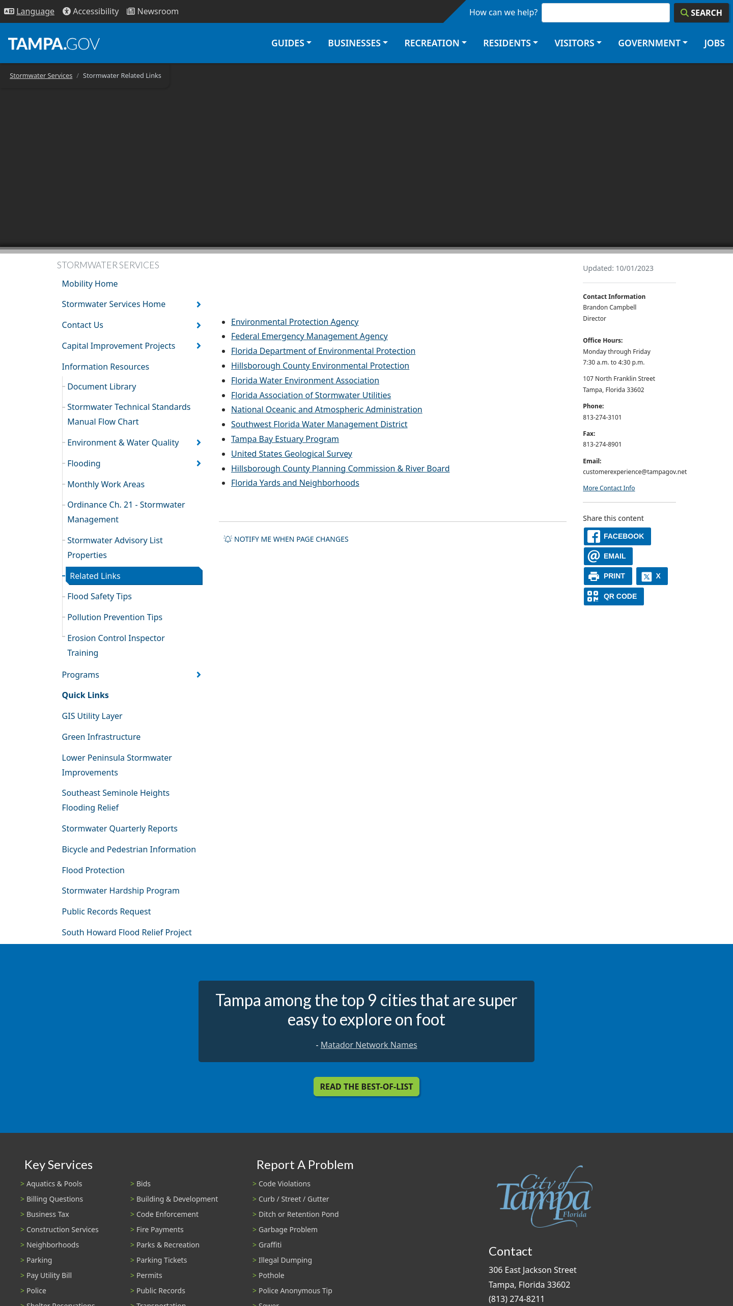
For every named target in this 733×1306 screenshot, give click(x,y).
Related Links (95, 575)
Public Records (160, 1290)
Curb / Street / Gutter (294, 1199)
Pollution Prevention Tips (114, 617)
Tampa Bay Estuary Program (285, 438)
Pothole (272, 1275)
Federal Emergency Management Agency (309, 336)
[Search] (701, 12)
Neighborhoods (52, 1244)
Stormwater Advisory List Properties (114, 548)
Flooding (84, 463)
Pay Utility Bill (49, 1275)
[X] (652, 576)
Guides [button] (287, 43)
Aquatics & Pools (54, 1183)
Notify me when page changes (286, 539)
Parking (39, 1260)
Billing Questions (54, 1199)
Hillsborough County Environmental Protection (320, 365)
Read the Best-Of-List (366, 1086)
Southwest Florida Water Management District (319, 424)
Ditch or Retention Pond (299, 1214)
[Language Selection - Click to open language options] (29, 11)
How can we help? (503, 12)
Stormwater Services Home (114, 304)
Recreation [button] (431, 43)
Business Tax (47, 1214)
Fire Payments (160, 1229)
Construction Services (62, 1229)
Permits (149, 1275)
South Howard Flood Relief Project (127, 932)
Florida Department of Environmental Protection (323, 350)
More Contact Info (609, 488)
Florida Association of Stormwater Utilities (311, 395)
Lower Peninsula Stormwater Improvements (117, 765)
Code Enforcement (167, 1214)
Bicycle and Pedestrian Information (129, 849)
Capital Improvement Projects (119, 345)
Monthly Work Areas (106, 484)
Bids (143, 1183)
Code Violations (285, 1183)
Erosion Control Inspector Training (116, 645)
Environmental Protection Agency (294, 321)
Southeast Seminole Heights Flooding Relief (116, 800)
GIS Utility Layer (92, 715)
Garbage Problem (288, 1229)
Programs (80, 674)
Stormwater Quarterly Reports (120, 828)
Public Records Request (106, 911)
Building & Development (177, 1199)
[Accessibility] (91, 11)
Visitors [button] (574, 43)
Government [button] (649, 43)
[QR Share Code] (614, 596)
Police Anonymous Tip (295, 1290)
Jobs (714, 43)
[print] (608, 576)
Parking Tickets (161, 1260)
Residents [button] (507, 43)
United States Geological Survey (291, 453)
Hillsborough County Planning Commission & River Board (340, 468)
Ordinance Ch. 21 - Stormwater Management (126, 512)
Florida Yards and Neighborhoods (295, 482)
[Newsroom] (153, 11)
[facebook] (617, 536)
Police (36, 1290)
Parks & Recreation (168, 1244)
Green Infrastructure (101, 736)
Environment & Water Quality (123, 442)
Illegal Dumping (285, 1260)
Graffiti (270, 1244)
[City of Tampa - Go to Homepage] (54, 43)
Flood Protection (93, 870)
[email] (608, 556)
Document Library (101, 386)
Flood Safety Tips (99, 596)
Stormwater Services (41, 75)
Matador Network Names (369, 1044)
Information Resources (106, 366)
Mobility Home (90, 283)
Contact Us (82, 324)
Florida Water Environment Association (305, 380)
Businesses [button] (354, 43)
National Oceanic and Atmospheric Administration (326, 409)
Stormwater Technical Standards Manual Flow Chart (128, 414)
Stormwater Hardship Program (121, 890)
